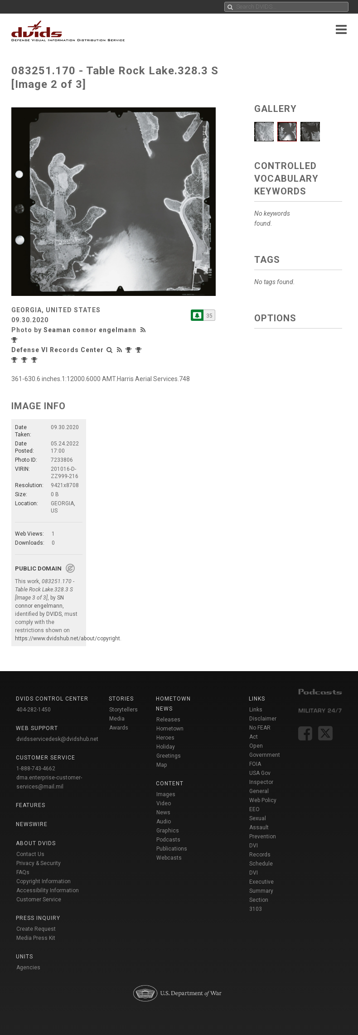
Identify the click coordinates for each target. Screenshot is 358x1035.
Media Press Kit (35, 938)
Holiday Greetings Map (168, 756)
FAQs (22, 872)
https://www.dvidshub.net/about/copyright (67, 638)
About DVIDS (36, 843)
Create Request (36, 929)
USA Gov (260, 773)
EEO (254, 809)
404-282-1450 (33, 709)
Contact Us (30, 854)
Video (163, 803)
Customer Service (38, 899)
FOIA (255, 764)
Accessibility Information (47, 890)
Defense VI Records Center (57, 349)
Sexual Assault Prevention (262, 827)
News (163, 812)
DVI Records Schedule (261, 854)
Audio (163, 821)
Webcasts (169, 858)
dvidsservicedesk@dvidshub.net (57, 739)
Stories (121, 699)
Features (30, 805)
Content (170, 783)
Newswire (32, 824)
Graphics (167, 830)
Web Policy (262, 800)
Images (165, 794)
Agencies (28, 967)
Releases (168, 719)
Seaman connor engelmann (90, 330)
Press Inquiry (38, 918)
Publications (171, 849)
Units (24, 956)
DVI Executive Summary (261, 882)
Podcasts (168, 840)
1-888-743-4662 (35, 768)
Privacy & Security (38, 863)
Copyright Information (43, 881)
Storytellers (123, 709)
